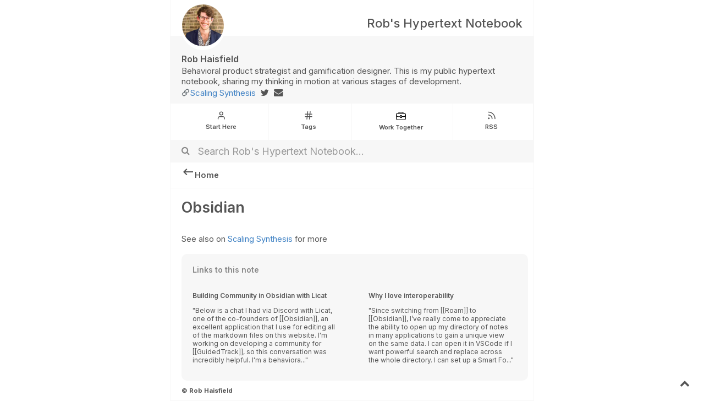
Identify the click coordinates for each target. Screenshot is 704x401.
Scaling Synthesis (223, 93)
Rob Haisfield (210, 58)
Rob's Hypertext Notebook (444, 23)
